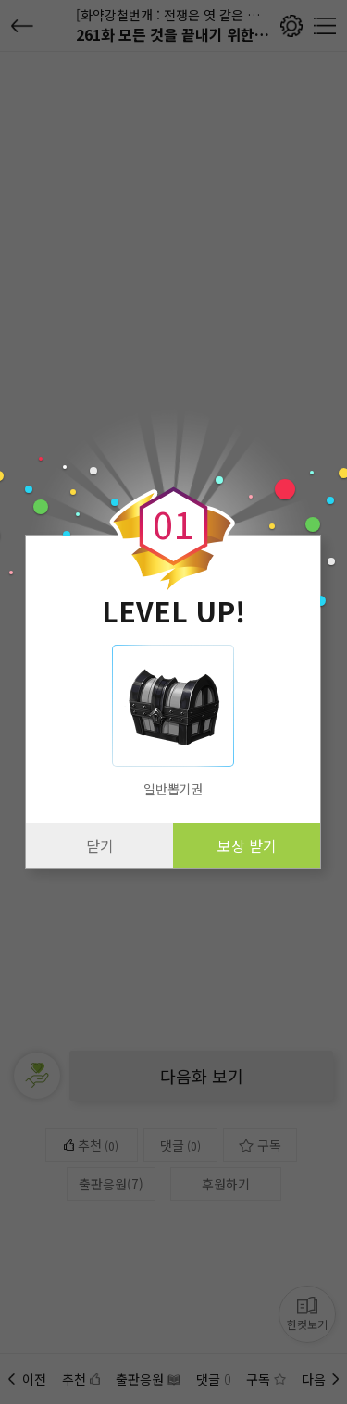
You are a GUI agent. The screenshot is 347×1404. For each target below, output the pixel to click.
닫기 (100, 845)
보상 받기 (247, 845)
